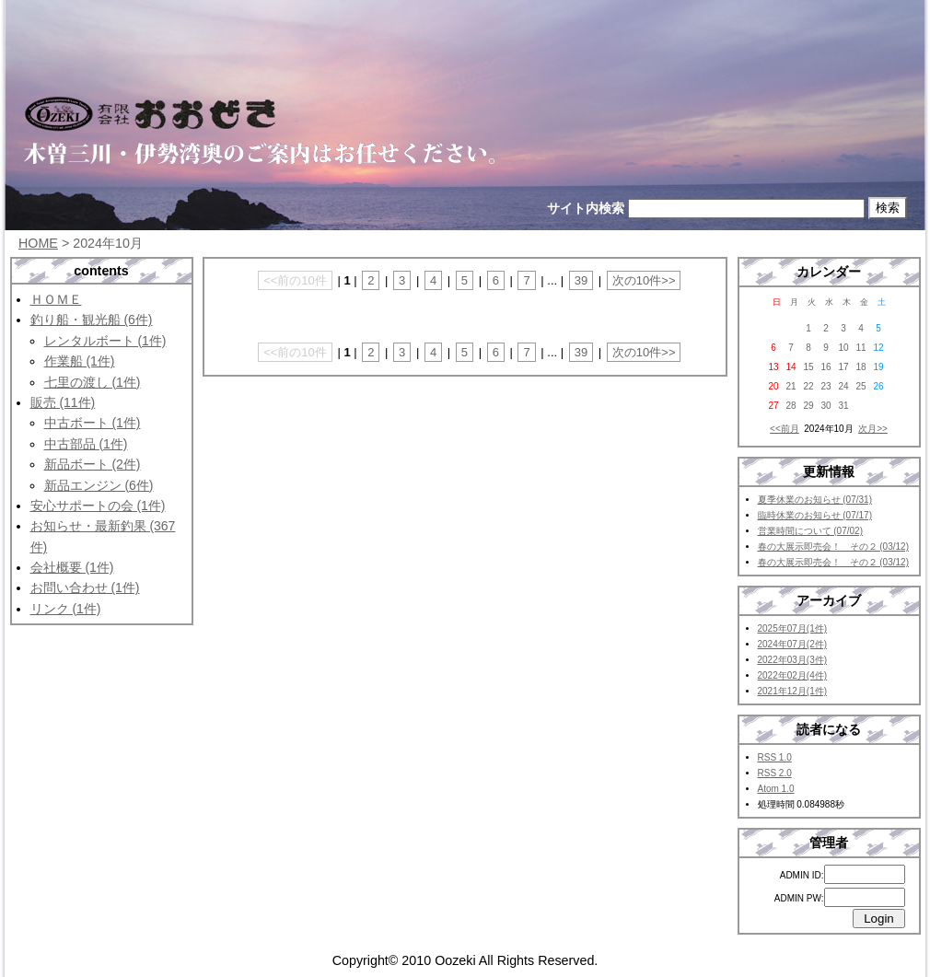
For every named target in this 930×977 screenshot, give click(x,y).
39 (581, 280)
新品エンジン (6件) (99, 485)
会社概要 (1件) (72, 567)
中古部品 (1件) (86, 443)
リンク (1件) (65, 608)
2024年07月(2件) (793, 644)
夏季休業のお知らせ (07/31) (815, 499)
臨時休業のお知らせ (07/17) (815, 515)
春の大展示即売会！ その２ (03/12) (833, 546)
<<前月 (784, 429)
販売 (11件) (63, 402)
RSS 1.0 (775, 757)
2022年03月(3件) (793, 660)
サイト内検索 (585, 208)
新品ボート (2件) (92, 464)
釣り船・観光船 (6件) (91, 319)
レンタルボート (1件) (105, 340)
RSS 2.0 (775, 773)
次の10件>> (644, 280)
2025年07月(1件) (793, 628)
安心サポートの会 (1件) (98, 505)
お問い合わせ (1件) (85, 587)
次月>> (873, 429)
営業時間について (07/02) (810, 531)
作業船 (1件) (79, 361)
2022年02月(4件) (793, 675)
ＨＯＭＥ (56, 299)
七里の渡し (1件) (92, 382)
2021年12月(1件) (793, 691)
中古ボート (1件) (92, 422)
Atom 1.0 (776, 789)
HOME (38, 243)
